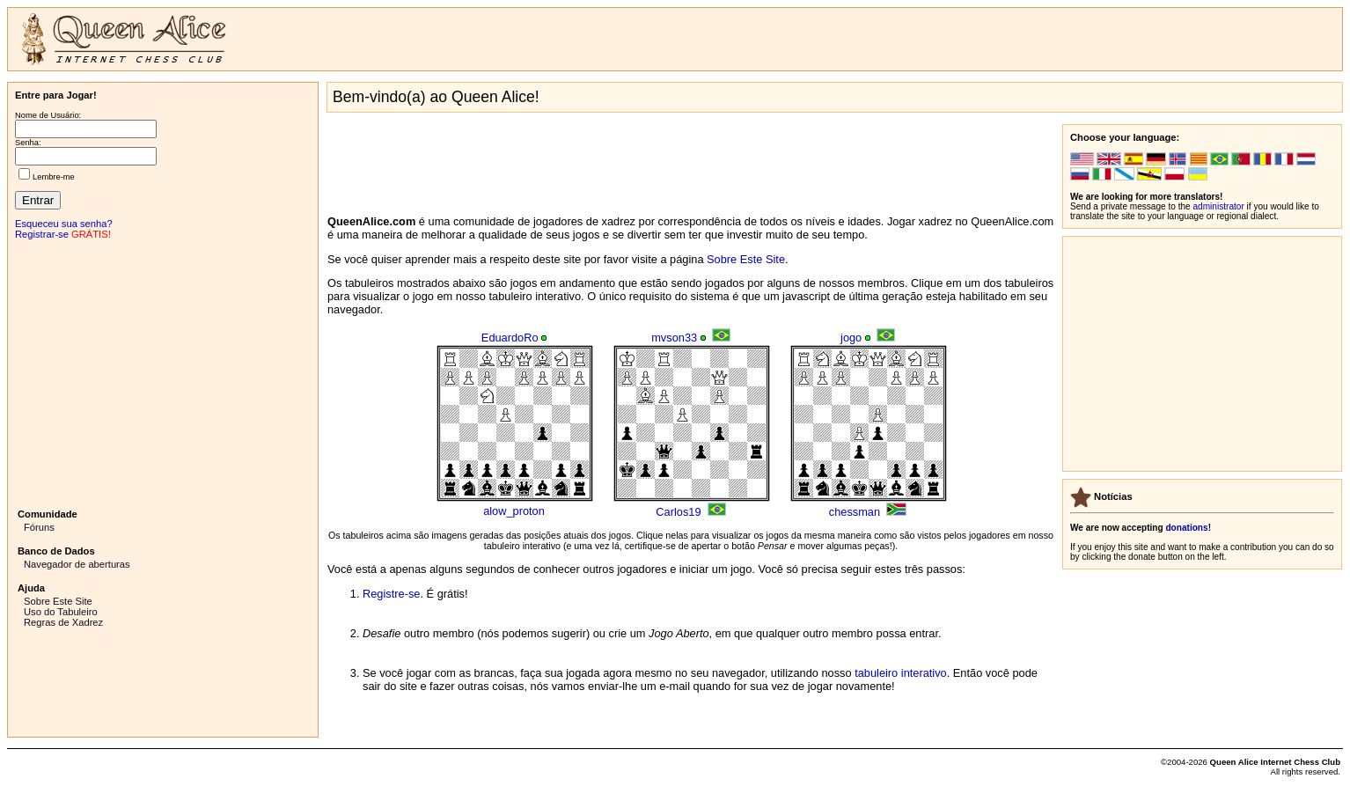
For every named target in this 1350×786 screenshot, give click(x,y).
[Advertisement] (163, 372)
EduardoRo (510, 337)
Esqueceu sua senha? (64, 223)
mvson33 (674, 337)
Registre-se (391, 593)
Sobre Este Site (58, 601)
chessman (854, 511)
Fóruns (39, 527)
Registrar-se (42, 234)
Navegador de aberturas (77, 564)
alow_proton (514, 511)
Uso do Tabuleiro (61, 611)
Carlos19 (678, 511)
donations (1186, 528)
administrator (1218, 206)
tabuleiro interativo (901, 672)
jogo (851, 337)
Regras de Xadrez (63, 622)
